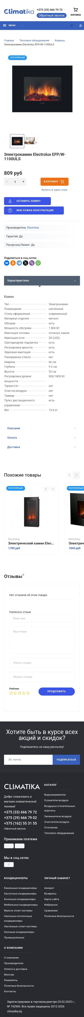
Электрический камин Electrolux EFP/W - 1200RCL (31, 544)
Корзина (76, 11)
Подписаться (66, 759)
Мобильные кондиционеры (21, 904)
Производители (13, 963)
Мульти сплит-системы (18, 910)
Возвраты (50, 893)
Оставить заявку (24, 201)
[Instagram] (9, 864)
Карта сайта (51, 899)
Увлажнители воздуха (57, 816)
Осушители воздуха (56, 800)
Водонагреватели (55, 794)
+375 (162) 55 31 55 (20, 823)
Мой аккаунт (80, 25)
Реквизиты (11, 980)
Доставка (41, 447)
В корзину (54, 182)
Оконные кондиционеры (19, 932)
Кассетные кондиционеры (20, 893)
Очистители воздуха (56, 821)
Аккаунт (49, 888)
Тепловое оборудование (59, 833)
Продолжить (56, 691)
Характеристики (41, 280)
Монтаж (9, 974)
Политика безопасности (59, 916)
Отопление (51, 827)
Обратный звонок (52, 15)
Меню (9, 25)
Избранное (51, 904)
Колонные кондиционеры (20, 899)
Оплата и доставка (15, 969)
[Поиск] (71, 25)
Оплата (41, 437)
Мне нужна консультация (30, 210)
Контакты (10, 991)
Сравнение (51, 910)
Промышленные (14, 937)
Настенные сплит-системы (20, 926)
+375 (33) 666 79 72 (49, 9)
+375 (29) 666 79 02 (20, 818)
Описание (41, 428)
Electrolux (33, 227)
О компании (11, 957)
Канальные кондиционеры (20, 888)
